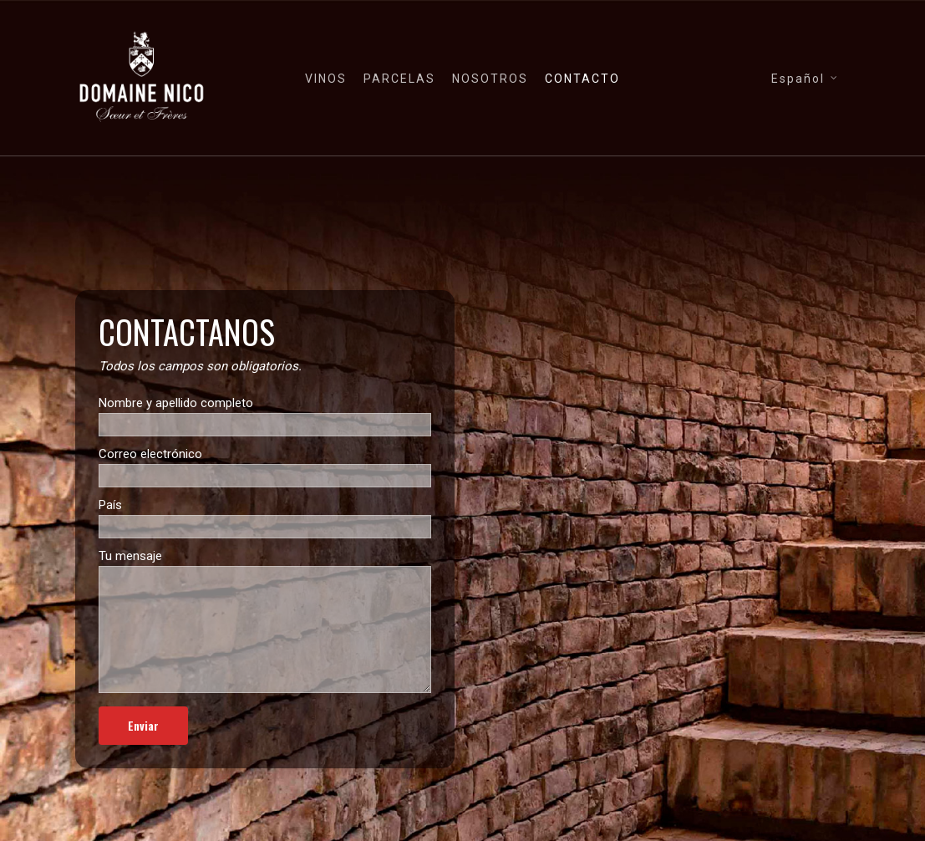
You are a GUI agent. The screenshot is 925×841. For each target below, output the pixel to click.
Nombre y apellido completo (265, 415)
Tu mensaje (265, 623)
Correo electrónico (265, 466)
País (265, 517)
